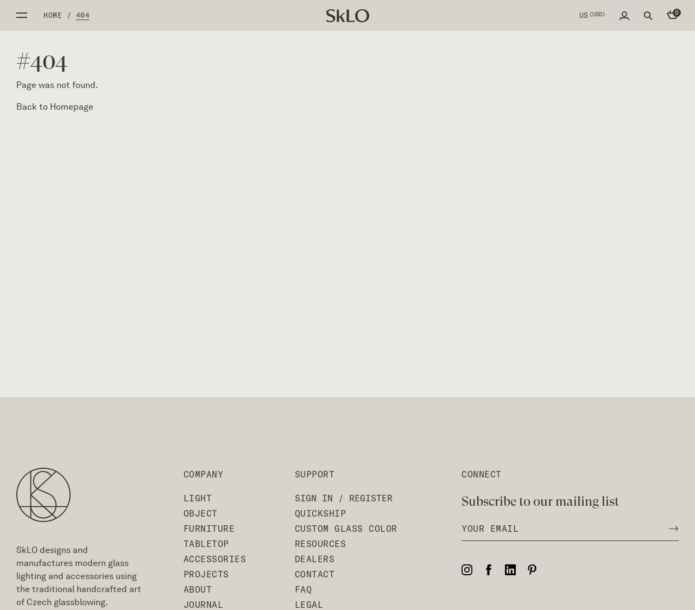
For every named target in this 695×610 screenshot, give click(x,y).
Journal (204, 604)
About (198, 589)
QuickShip (320, 513)
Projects (206, 574)
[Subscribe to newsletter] (670, 528)
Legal (309, 604)
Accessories (215, 559)
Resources (320, 543)
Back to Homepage (54, 107)
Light (198, 498)
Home (52, 15)
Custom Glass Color (346, 528)
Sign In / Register (344, 498)
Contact (315, 574)
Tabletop (206, 543)
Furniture (209, 528)
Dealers (315, 559)
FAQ (303, 589)
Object (201, 513)
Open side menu (21, 15)
